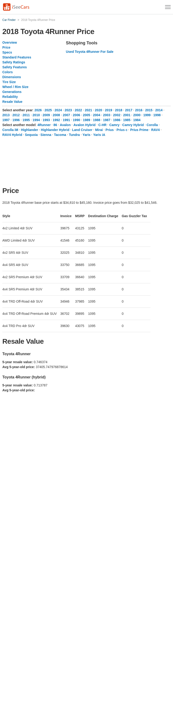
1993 (46, 120)
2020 (98, 110)
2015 (148, 110)
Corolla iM (10, 130)
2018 (118, 110)
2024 (58, 110)
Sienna (46, 135)
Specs (7, 52)
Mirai (99, 130)
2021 (88, 110)
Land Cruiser (82, 130)
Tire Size (9, 82)
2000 (136, 115)
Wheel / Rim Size (15, 87)
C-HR (102, 125)
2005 (86, 115)
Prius (109, 130)
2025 (48, 110)
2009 (46, 115)
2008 (56, 115)
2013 (6, 115)
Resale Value (12, 102)
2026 (38, 110)
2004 (96, 115)
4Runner (44, 125)
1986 (116, 120)
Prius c (122, 130)
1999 (146, 115)
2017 (128, 110)
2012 (16, 115)
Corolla (152, 125)
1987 (106, 120)
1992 (56, 120)
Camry (114, 125)
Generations (12, 92)
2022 (78, 110)
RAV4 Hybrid (12, 135)
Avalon (65, 125)
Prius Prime (139, 130)
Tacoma (60, 135)
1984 (136, 120)
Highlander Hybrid (55, 130)
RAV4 (155, 130)
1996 (16, 120)
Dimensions (11, 77)
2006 (76, 115)
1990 (76, 120)
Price (6, 47)
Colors (7, 72)
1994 (36, 120)
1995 (26, 120)
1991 (66, 120)
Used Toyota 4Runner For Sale (89, 52)
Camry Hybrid (133, 125)
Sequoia (31, 135)
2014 (158, 110)
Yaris (86, 135)
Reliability (10, 97)
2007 (66, 115)
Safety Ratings (13, 62)
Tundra (74, 135)
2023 (68, 110)
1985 (126, 120)
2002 (116, 115)
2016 (138, 110)
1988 (96, 120)
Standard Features (16, 57)
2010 (36, 115)
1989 (86, 120)
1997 (6, 120)
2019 (108, 110)
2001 (126, 115)
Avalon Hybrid (84, 125)
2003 (106, 115)
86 (55, 125)
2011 (26, 115)
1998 (157, 115)
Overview (9, 42)
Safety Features (14, 67)
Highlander (29, 130)
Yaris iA (99, 135)
